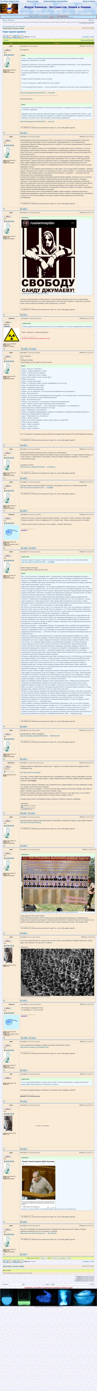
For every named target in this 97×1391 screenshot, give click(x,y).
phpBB (41, 1306)
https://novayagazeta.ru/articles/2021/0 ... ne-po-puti (37, 121)
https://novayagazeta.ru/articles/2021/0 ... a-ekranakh (37, 93)
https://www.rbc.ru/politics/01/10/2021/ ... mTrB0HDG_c (38, 467)
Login (5, 20)
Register (11, 20)
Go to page (85, 36)
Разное (15, 28)
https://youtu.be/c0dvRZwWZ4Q (30, 822)
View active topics (20, 26)
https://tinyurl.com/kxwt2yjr (32, 772)
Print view (6, 40)
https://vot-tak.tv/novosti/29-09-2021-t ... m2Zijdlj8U (37, 487)
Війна (22, 28)
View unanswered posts (9, 26)
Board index (7, 28)
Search (91, 20)
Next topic (91, 40)
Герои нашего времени (14, 32)
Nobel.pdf (25, 808)
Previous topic (84, 40)
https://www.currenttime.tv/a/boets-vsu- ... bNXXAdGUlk (38, 1233)
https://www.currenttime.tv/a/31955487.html (34, 1047)
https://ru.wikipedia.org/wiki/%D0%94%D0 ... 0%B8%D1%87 (40, 736)
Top (4, 132)
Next (93, 36)
